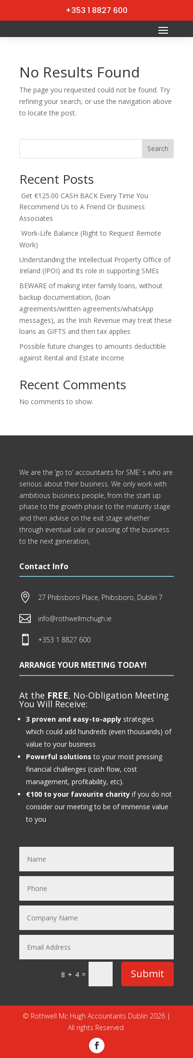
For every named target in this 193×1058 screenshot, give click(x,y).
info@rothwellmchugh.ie (75, 618)
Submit (147, 973)
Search (157, 148)
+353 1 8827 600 (96, 10)
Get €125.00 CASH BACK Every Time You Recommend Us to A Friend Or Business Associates (83, 207)
